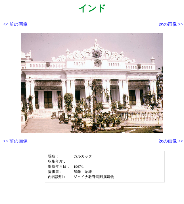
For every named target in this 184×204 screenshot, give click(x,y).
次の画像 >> (171, 24)
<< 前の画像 (15, 24)
